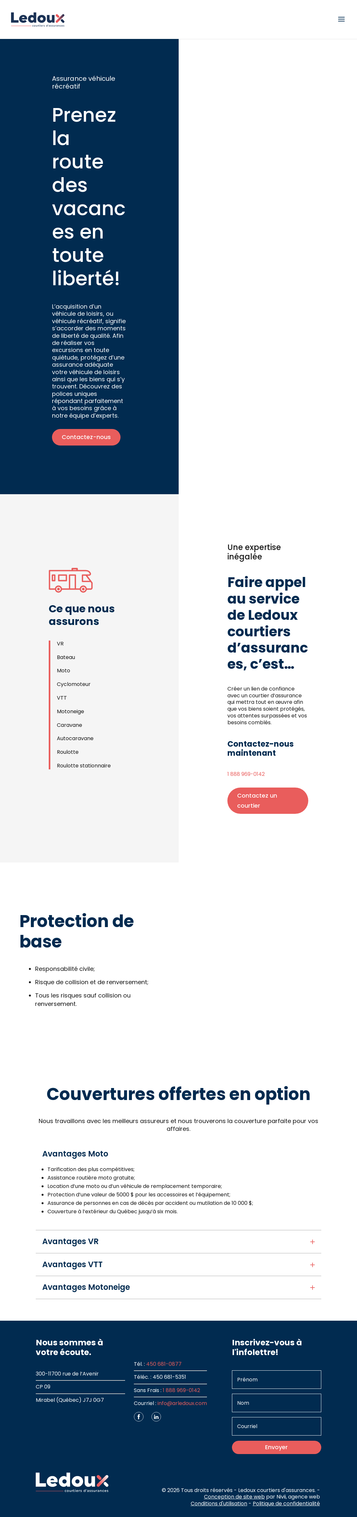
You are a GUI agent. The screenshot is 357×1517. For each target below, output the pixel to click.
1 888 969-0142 (246, 774)
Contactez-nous (86, 437)
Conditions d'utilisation (219, 1503)
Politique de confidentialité (286, 1503)
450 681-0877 (164, 1364)
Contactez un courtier (257, 800)
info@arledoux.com (182, 1403)
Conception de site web (234, 1496)
